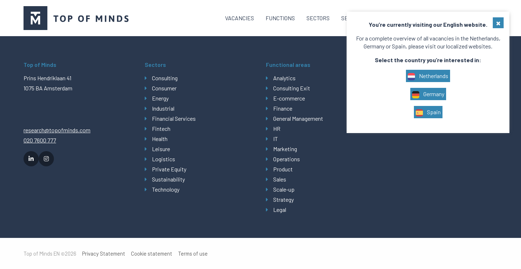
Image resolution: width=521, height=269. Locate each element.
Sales (279, 179)
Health (160, 138)
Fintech (161, 128)
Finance (282, 108)
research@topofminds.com (57, 130)
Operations (286, 158)
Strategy (283, 199)
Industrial (163, 108)
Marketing (285, 148)
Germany (428, 94)
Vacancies (239, 17)
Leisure (161, 148)
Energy (160, 98)
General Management (298, 118)
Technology (165, 189)
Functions (280, 17)
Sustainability (168, 179)
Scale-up (284, 189)
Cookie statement (151, 253)
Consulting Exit (291, 88)
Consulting (165, 77)
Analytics (284, 77)
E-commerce (289, 98)
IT (275, 138)
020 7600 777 (40, 140)
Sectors (318, 17)
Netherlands (428, 76)
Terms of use (193, 253)
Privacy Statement (103, 253)
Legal (279, 209)
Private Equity (169, 169)
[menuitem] (239, 18)
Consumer (164, 88)
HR (276, 128)
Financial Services (174, 118)
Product (283, 169)
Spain (428, 112)
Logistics (163, 158)
